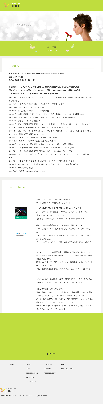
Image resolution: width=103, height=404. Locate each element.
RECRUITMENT (49, 373)
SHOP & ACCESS (67, 369)
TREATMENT (31, 381)
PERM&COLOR (32, 373)
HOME (11, 365)
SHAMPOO (30, 377)
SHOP (63, 365)
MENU (28, 365)
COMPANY (48, 365)
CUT (28, 369)
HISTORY (47, 369)
